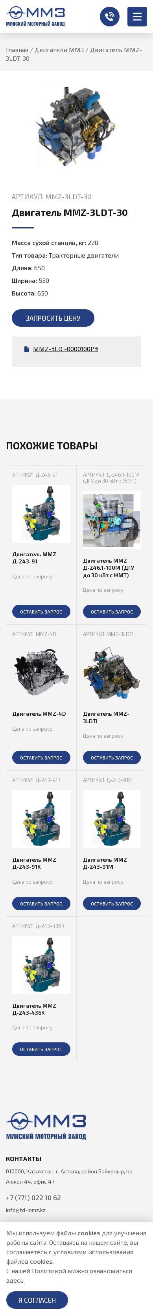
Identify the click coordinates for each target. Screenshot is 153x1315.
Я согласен (37, 1300)
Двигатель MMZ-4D (39, 713)
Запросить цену (53, 318)
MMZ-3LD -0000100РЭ (61, 348)
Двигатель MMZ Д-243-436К (34, 1009)
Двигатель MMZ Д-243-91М (105, 863)
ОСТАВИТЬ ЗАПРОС (41, 611)
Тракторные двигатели (84, 255)
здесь (15, 1280)
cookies (88, 1232)
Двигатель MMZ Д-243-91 (34, 558)
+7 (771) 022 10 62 (109, 16)
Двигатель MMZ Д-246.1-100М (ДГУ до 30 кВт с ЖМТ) (108, 567)
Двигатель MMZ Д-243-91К (34, 863)
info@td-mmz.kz (26, 1210)
